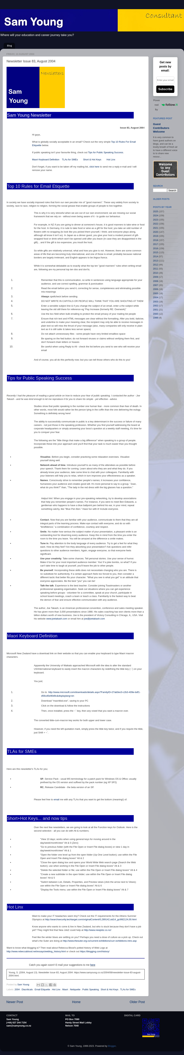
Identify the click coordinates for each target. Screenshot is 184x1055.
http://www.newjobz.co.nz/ (97, 930)
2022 (155, 224)
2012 (155, 264)
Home (76, 1002)
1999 (155, 317)
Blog (9, 45)
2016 (155, 248)
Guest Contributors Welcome (161, 128)
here (92, 964)
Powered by (165, 105)
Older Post (137, 1002)
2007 (155, 285)
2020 (155, 232)
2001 (155, 309)
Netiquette (75, 989)
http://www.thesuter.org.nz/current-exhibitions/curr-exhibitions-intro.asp (100, 940)
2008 (155, 281)
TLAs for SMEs (70, 159)
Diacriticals (27, 989)
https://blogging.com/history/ (94, 951)
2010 (155, 273)
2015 (155, 252)
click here (94, 166)
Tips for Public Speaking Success (105, 152)
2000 (155, 314)
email (56, 799)
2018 (155, 240)
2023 (155, 219)
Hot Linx (111, 159)
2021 (155, 228)
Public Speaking (90, 989)
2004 (17, 989)
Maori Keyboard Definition (45, 159)
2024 (155, 215)
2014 (155, 256)
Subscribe (165, 89)
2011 (155, 268)
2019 (155, 236)
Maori (65, 989)
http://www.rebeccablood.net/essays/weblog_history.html (36, 951)
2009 (155, 277)
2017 (155, 244)
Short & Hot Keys (92, 159)
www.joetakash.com (56, 618)
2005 (155, 293)
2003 (155, 301)
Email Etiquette (43, 989)
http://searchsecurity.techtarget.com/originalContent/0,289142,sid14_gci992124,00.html (91, 919)
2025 (155, 211)
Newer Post (14, 1002)
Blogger (112, 1046)
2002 (155, 305)
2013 (155, 260)
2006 (155, 289)
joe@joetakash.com (94, 618)
